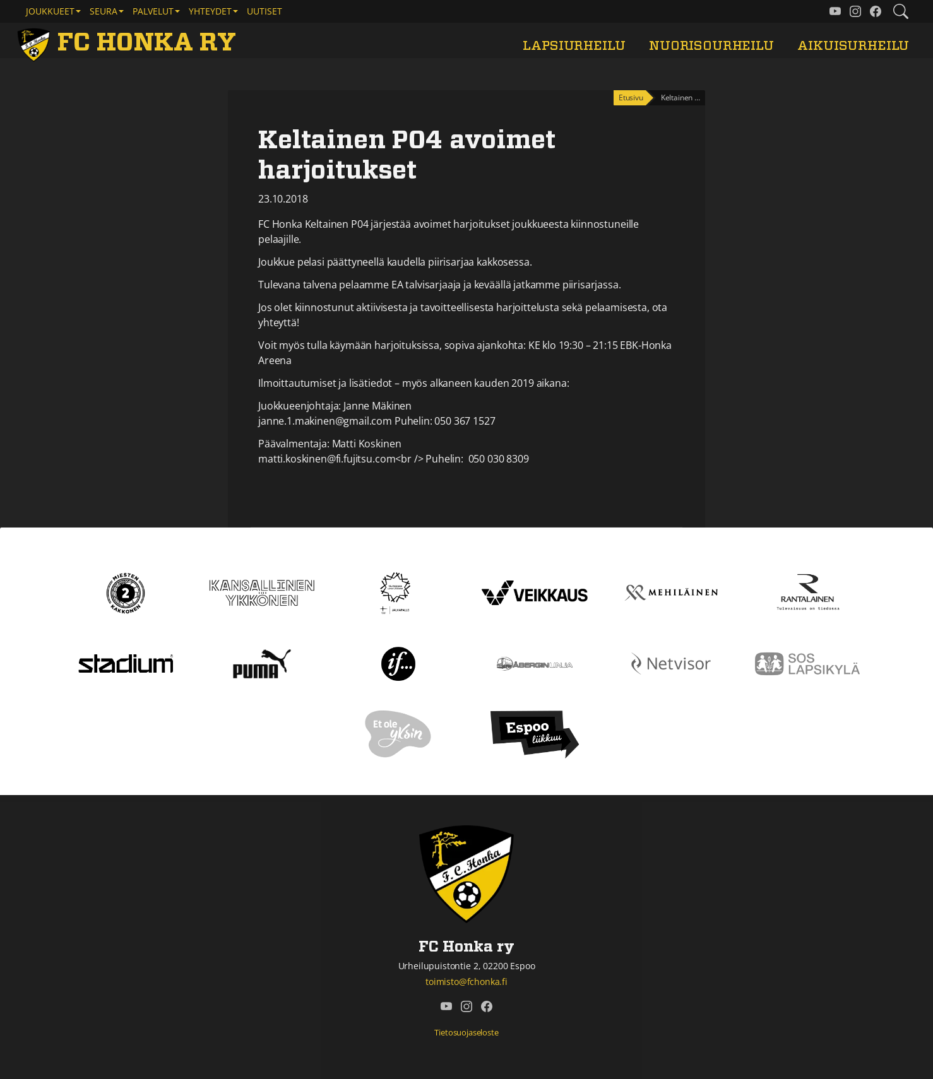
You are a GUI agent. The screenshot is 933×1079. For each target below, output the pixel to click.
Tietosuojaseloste (466, 1032)
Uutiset (264, 11)
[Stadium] (125, 662)
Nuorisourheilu (711, 45)
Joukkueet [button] (50, 11)
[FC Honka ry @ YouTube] (835, 11)
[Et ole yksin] (398, 733)
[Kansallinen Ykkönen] (262, 592)
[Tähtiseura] (398, 592)
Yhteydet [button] (210, 11)
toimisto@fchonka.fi (466, 982)
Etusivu (631, 97)
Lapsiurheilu (574, 45)
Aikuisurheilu (853, 45)
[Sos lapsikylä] (807, 662)
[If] (398, 662)
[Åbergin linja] (534, 662)
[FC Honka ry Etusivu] (129, 43)
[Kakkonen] (125, 592)
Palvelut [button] (153, 11)
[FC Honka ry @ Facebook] (875, 11)
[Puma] (262, 662)
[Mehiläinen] (671, 592)
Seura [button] (103, 11)
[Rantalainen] (807, 592)
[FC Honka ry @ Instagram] (855, 11)
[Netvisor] (671, 662)
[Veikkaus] (535, 592)
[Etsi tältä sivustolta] (901, 11)
